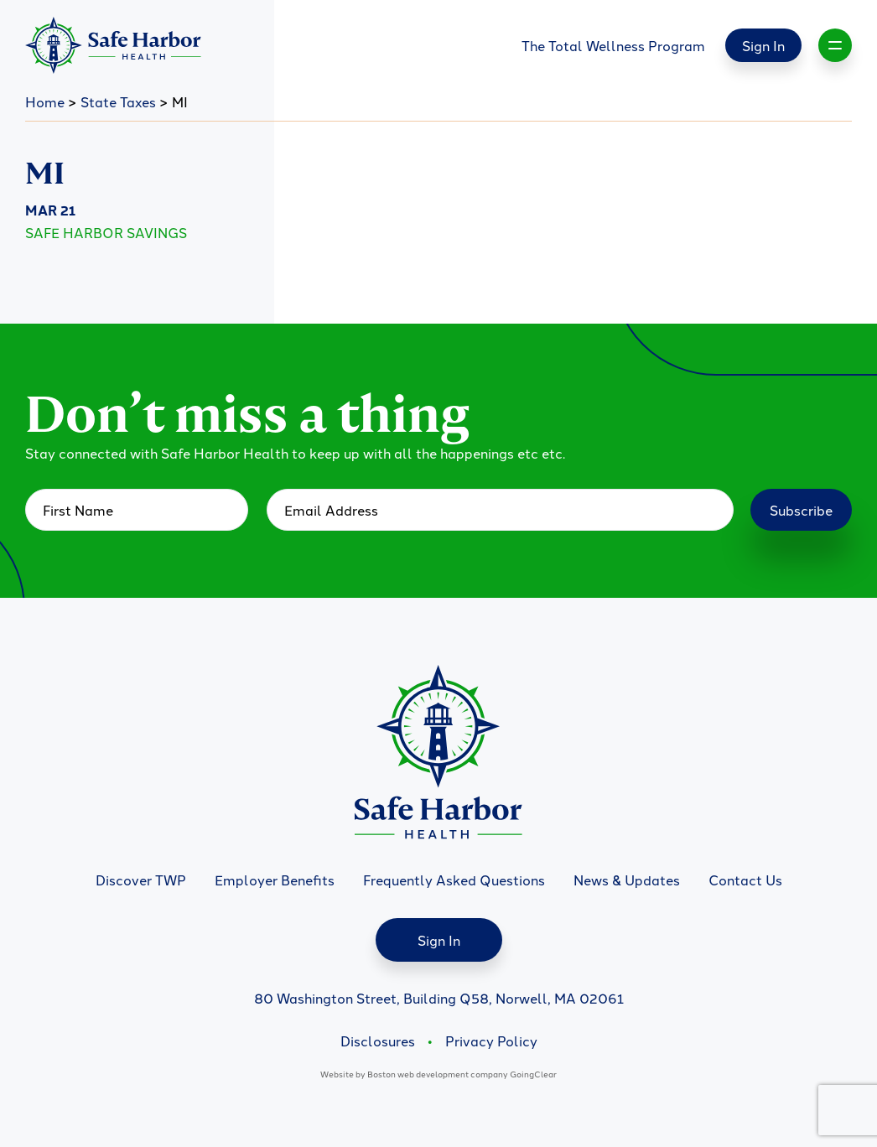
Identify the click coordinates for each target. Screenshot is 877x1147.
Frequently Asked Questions (454, 879)
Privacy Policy (491, 1040)
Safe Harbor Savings (106, 232)
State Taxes (118, 101)
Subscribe (801, 510)
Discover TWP (141, 879)
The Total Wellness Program (613, 45)
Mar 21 (50, 210)
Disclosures (377, 1040)
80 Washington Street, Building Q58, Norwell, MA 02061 (439, 998)
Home (45, 101)
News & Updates (626, 879)
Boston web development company (437, 1073)
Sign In (763, 45)
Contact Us (745, 879)
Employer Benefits (275, 879)
